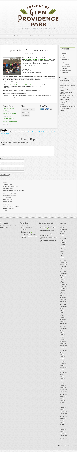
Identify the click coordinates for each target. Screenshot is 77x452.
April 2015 (62, 361)
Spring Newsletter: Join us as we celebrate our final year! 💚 (48, 229)
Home (3, 36)
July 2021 (62, 257)
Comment (2, 144)
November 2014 (63, 371)
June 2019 (62, 281)
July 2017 (62, 312)
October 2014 (63, 372)
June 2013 (62, 402)
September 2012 (63, 418)
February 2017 (63, 321)
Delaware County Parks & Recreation (11, 195)
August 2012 (62, 420)
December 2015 (63, 347)
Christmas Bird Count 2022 (8, 118)
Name (1, 160)
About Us (47, 36)
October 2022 (63, 242)
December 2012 (63, 413)
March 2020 (62, 271)
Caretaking (5, 42)
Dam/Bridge (64, 53)
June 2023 (62, 233)
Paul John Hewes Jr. (44, 227)
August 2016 (62, 332)
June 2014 (62, 380)
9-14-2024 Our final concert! (27, 227)
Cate (41, 235)
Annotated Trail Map (64, 80)
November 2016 (63, 327)
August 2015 (62, 354)
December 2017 (63, 303)
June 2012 (62, 424)
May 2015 (62, 360)
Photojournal (66, 64)
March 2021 (62, 260)
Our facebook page (64, 101)
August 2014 (62, 376)
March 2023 (62, 238)
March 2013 (62, 407)
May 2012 (62, 426)
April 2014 (62, 383)
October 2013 (63, 394)
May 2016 (62, 338)
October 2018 (63, 288)
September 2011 (63, 440)
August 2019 (62, 277)
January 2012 (63, 433)
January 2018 (63, 301)
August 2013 (62, 398)
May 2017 (62, 316)
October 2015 (63, 350)
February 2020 (63, 273)
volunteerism (25, 115)
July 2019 (62, 279)
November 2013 (63, 393)
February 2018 (63, 299)
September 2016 (63, 330)
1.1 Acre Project (67, 61)
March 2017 (62, 319)
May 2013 (62, 404)
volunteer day (25, 112)
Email (1, 165)
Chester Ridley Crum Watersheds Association (13, 192)
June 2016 (62, 336)
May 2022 (62, 249)
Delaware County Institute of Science (11, 194)
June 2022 (62, 248)
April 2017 (62, 317)
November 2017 (63, 305)
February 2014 (63, 387)
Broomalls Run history (65, 83)
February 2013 (63, 409)
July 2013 (62, 400)
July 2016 (62, 334)
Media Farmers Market (65, 99)
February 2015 (63, 365)
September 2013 (63, 396)
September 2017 (63, 308)
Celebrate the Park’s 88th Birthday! (28, 236)
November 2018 (63, 286)
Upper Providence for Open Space (68, 106)
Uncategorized (65, 72)
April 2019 (62, 284)
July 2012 (62, 422)
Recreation (64, 68)
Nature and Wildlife (66, 59)
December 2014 (63, 369)
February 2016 (63, 343)
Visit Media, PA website (65, 108)
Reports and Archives (66, 70)
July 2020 (62, 270)
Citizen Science (66, 62)
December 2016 (63, 325)
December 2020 (63, 264)
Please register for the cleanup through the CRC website (18, 84)
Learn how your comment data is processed (26, 179)
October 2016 (63, 328)
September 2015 (63, 352)
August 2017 (62, 310)
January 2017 (63, 323)
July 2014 (62, 378)
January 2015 (63, 367)
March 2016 (62, 341)
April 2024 (62, 229)
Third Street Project (36, 36)
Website (1, 171)
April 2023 (62, 237)
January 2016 (63, 345)
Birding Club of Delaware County (67, 82)
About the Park (11, 36)
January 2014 (63, 389)
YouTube (62, 110)
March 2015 (62, 363)
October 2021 (63, 255)
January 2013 (63, 411)
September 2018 (63, 290)
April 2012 (62, 428)
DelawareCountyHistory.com (66, 95)
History (20, 36)
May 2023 (62, 235)
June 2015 (62, 358)
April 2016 (62, 339)
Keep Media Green (64, 97)
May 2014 (62, 382)
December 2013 (63, 391)
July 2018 (62, 293)
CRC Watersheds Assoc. (28, 109)
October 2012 (63, 417)
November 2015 (63, 349)
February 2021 (63, 262)
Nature (26, 36)
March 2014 (62, 385)
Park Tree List (63, 104)
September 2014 (63, 374)
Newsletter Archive (66, 66)
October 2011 (63, 439)
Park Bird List (63, 102)
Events (63, 55)
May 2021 (62, 259)
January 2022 (63, 253)
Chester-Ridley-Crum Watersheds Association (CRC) (37, 59)
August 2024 (62, 227)
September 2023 (63, 231)
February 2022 (63, 251)
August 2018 (62, 292)
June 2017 (62, 314)
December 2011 (63, 435)
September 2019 (63, 275)
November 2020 (63, 266)
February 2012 (63, 431)
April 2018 (62, 297)
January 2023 (63, 240)
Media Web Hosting (62, 447)
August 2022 (62, 246)
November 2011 (63, 437)
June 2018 (62, 295)
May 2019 (62, 282)
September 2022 (63, 244)
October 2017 (63, 306)
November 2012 (63, 415)
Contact (54, 36)
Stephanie (33, 54)
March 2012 (62, 429)
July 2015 (62, 356)
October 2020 (63, 268)
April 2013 (62, 405)
